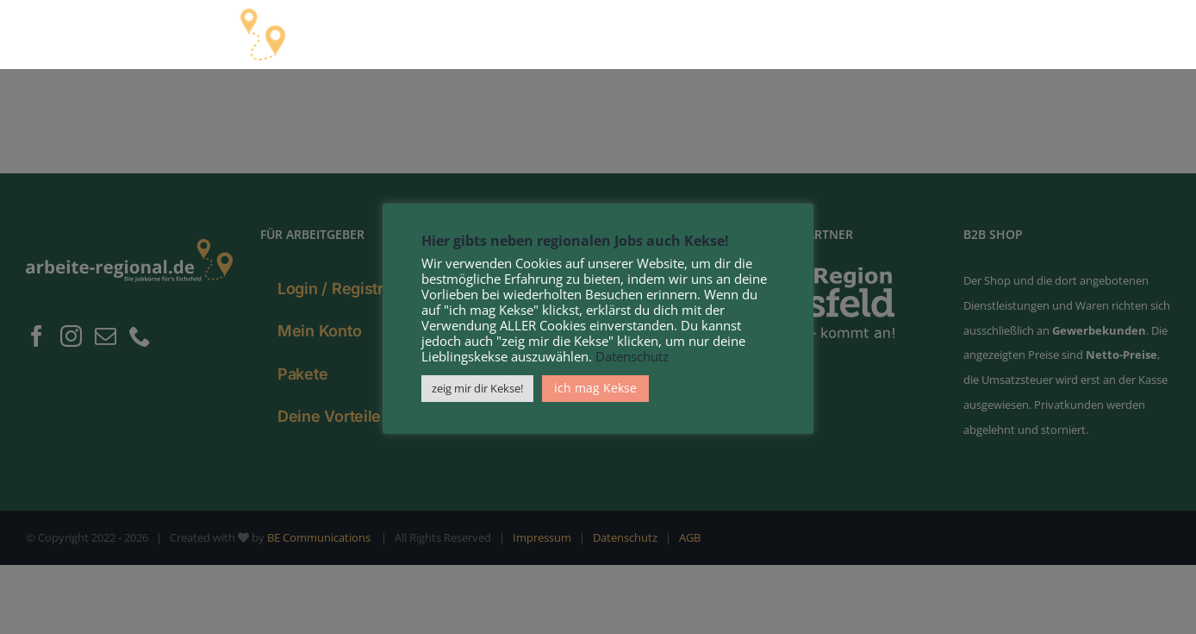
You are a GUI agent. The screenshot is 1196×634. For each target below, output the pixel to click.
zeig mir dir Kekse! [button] (477, 388)
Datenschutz (632, 356)
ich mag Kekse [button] (595, 388)
